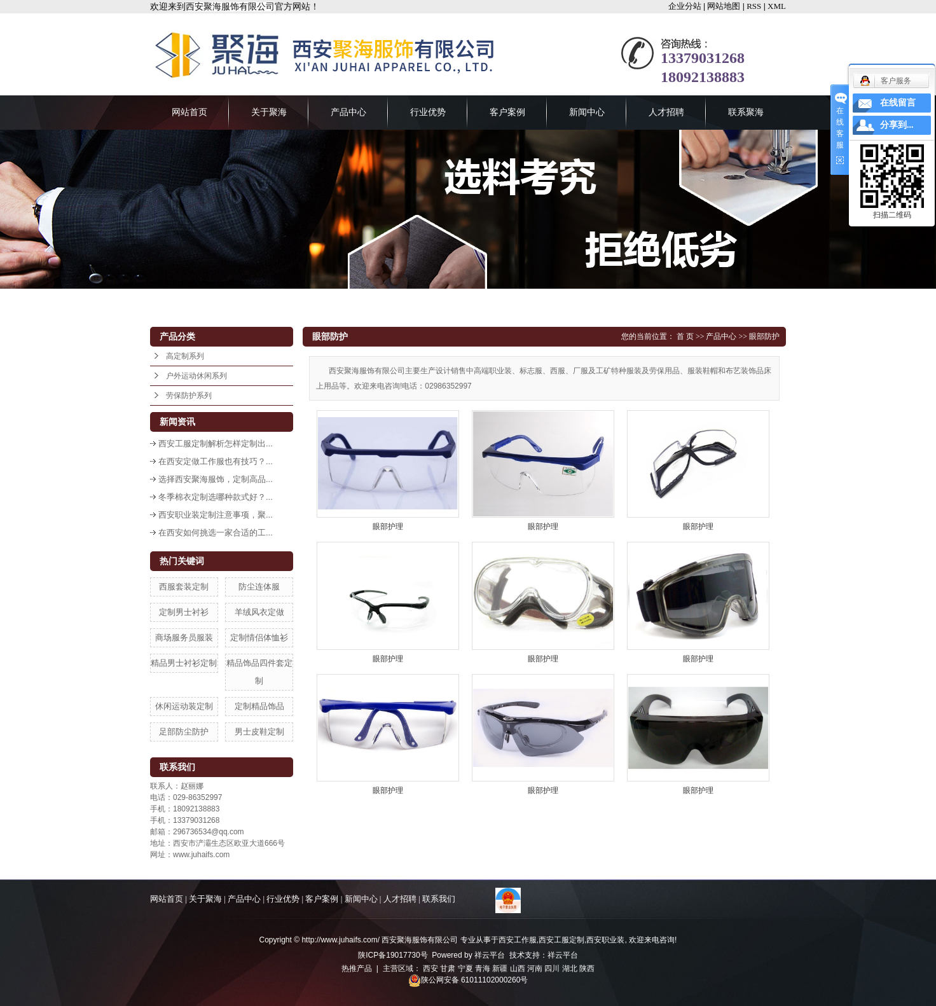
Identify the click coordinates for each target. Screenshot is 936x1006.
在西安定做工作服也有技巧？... (215, 461)
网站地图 (723, 6)
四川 (552, 968)
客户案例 (507, 112)
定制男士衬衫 (184, 612)
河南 (534, 968)
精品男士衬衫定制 (184, 663)
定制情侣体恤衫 (259, 637)
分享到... (897, 125)
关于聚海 (269, 112)
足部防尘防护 (184, 731)
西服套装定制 (184, 586)
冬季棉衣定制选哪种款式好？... (215, 497)
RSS (754, 6)
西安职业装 (605, 939)
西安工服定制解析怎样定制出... (215, 443)
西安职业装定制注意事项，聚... (215, 515)
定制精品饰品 (259, 706)
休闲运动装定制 (184, 706)
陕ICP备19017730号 (392, 955)
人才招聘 (666, 112)
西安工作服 (518, 939)
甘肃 (447, 968)
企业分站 (684, 6)
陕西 (587, 968)
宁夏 (465, 968)
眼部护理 (388, 526)
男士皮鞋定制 (259, 731)
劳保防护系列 (189, 395)
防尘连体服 (259, 586)
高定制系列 (185, 356)
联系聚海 (746, 112)
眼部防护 (764, 336)
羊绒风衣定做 (259, 612)
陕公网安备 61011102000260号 (468, 979)
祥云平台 (489, 955)
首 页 (685, 336)
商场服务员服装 (184, 637)
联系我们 (438, 899)
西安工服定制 (561, 939)
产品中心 (348, 112)
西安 (430, 968)
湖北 (569, 968)
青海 (482, 968)
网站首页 (189, 112)
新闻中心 (587, 112)
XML (776, 6)
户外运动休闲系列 (196, 375)
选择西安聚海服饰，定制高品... (215, 479)
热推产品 (356, 968)
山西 (517, 968)
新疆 (499, 968)
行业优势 (428, 112)
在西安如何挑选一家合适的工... (215, 532)
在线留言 (898, 102)
